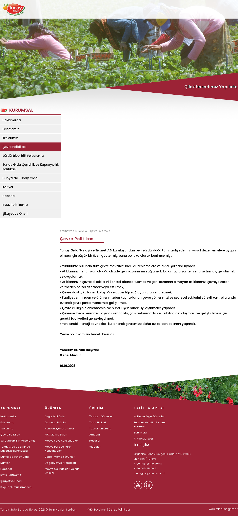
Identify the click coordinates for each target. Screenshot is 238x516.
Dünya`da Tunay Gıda (20, 178)
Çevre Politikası (14, 147)
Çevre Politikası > (100, 231)
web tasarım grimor (223, 509)
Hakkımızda (11, 120)
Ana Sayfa (66, 231)
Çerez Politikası (119, 510)
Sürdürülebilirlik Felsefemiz (23, 156)
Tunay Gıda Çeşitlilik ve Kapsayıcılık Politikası (30, 166)
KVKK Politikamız (15, 205)
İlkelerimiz (10, 138)
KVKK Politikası (96, 510)
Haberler (9, 196)
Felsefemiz (10, 129)
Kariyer (7, 187)
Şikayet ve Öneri (14, 213)
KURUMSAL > (82, 231)
